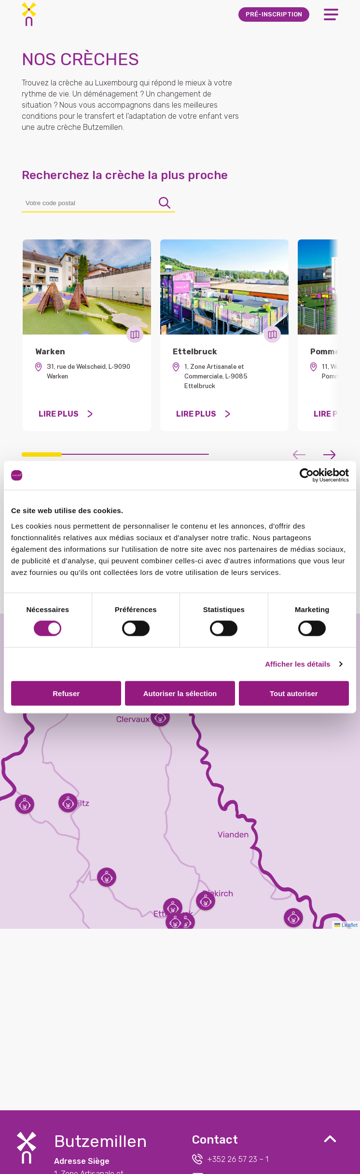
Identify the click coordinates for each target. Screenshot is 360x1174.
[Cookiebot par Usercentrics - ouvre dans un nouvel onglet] (306, 475)
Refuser (66, 693)
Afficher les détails (297, 664)
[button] (172, 907)
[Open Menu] (331, 14)
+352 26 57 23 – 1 (230, 1159)
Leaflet (346, 925)
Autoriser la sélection (180, 693)
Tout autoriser (294, 693)
